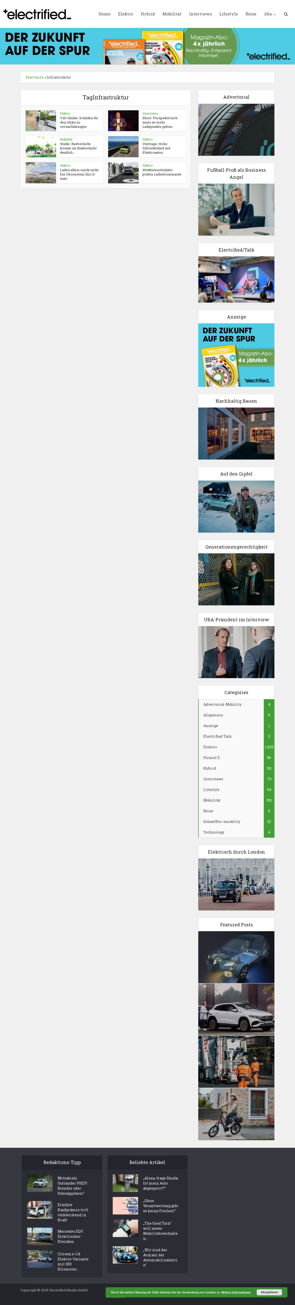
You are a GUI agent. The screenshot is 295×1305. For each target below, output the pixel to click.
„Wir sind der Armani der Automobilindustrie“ (160, 1257)
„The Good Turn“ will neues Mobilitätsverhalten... (160, 1231)
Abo (268, 13)
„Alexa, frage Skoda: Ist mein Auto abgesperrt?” (160, 1183)
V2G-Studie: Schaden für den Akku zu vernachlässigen (79, 122)
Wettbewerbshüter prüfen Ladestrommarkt (161, 172)
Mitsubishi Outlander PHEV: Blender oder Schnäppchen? (73, 1186)
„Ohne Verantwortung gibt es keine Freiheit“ (160, 1205)
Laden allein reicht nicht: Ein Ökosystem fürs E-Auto (79, 174)
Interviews (200, 13)
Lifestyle (228, 13)
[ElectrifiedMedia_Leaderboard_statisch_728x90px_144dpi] (147, 45)
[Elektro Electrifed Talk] (236, 279)
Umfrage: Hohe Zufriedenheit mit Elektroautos (156, 148)
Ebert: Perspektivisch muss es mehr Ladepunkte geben (159, 122)
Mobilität (172, 13)
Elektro (125, 13)
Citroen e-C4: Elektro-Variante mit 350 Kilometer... (73, 1261)
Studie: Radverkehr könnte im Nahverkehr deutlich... (78, 148)
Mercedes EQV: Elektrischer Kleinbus (71, 1236)
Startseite (35, 77)
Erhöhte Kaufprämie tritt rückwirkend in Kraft (73, 1212)
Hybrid (148, 13)
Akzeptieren (269, 1292)
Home (104, 13)
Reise (250, 13)
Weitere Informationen (236, 1292)
